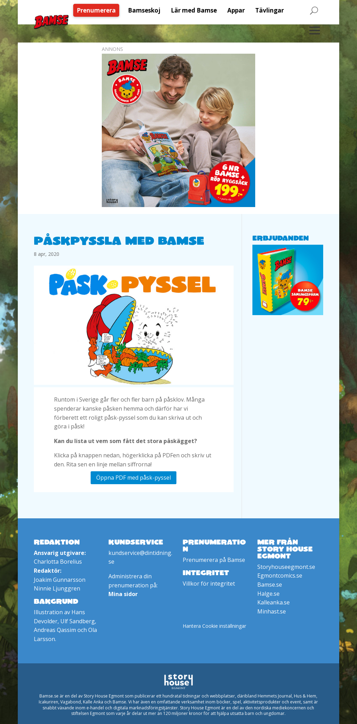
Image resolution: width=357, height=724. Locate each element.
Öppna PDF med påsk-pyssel (133, 477)
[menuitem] (98, 10)
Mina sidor (123, 594)
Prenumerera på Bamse (214, 560)
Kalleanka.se (273, 602)
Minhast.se (271, 611)
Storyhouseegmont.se (286, 567)
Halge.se (268, 593)
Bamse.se (269, 584)
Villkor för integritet (209, 583)
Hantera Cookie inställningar (214, 626)
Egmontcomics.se (279, 575)
